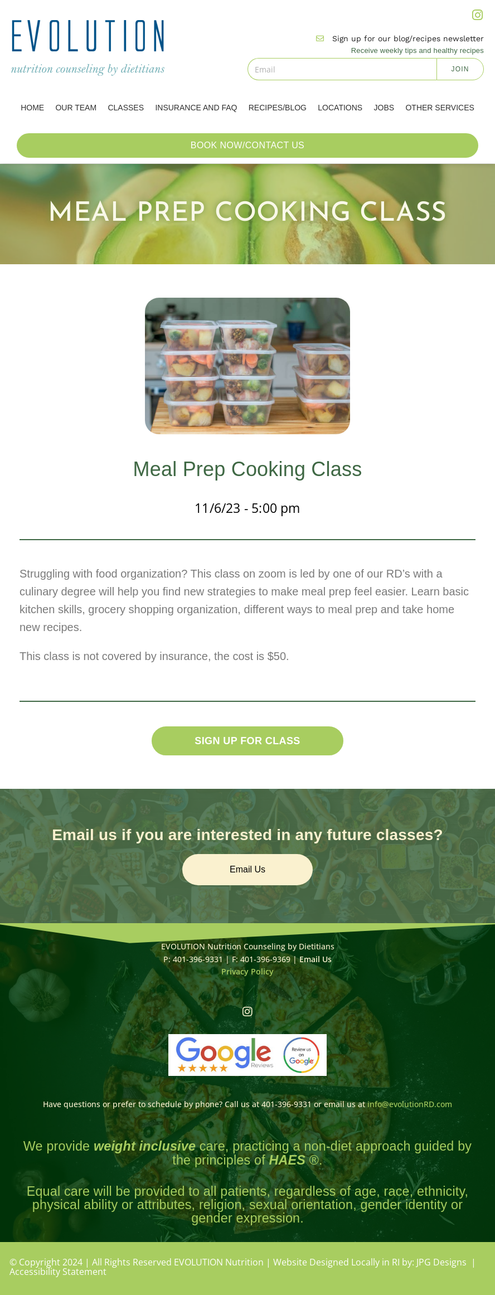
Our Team (75, 107)
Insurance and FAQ (196, 107)
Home (32, 107)
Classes (126, 107)
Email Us (315, 959)
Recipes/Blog (278, 107)
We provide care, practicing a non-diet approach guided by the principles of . (247, 1152)
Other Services (439, 107)
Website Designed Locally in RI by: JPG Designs (370, 1262)
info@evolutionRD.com (409, 1104)
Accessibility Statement (57, 1270)
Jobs (384, 107)
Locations (340, 107)
